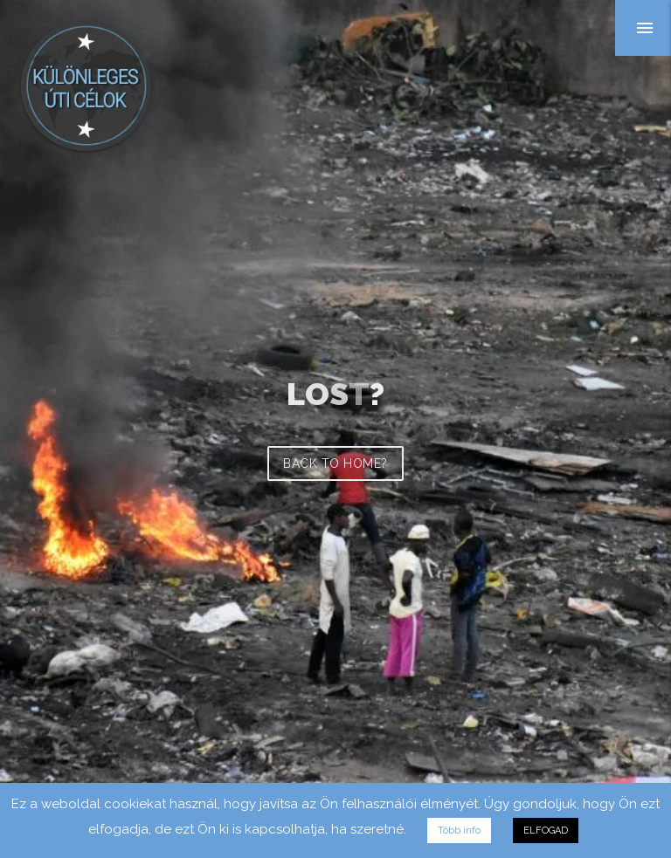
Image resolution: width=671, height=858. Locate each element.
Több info (459, 830)
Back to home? (335, 463)
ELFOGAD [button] (545, 830)
